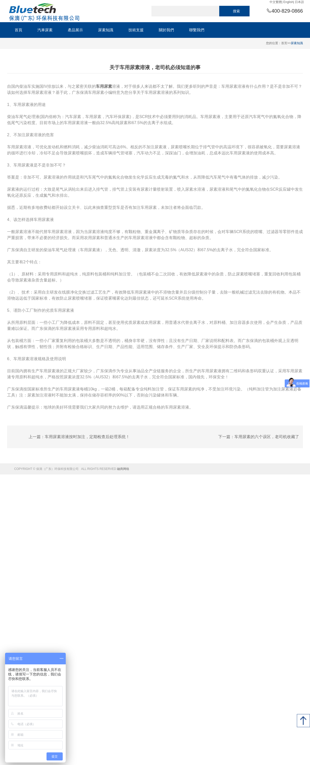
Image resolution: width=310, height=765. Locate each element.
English (288, 2)
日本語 (299, 2)
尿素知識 (297, 43)
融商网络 (123, 469)
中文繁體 (276, 2)
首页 (284, 43)
